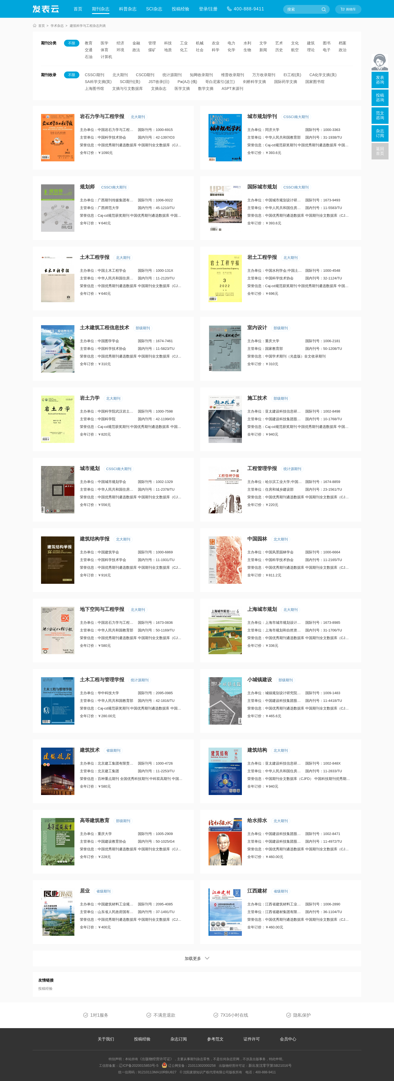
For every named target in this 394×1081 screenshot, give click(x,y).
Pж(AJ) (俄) (187, 81)
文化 (295, 43)
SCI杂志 (154, 9)
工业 (184, 43)
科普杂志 (128, 9)
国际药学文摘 (285, 81)
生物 (247, 50)
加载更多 (197, 958)
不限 (71, 43)
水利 (247, 43)
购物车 (351, 9)
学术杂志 (57, 26)
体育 (104, 50)
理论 (311, 50)
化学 (231, 50)
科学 (215, 50)
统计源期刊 (172, 75)
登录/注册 (208, 9)
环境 (120, 50)
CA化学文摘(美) (323, 75)
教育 (88, 43)
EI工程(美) (292, 75)
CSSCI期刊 (94, 75)
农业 (215, 43)
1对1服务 (99, 1015)
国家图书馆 (315, 81)
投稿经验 (180, 9)
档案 (342, 43)
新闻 (263, 50)
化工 (184, 50)
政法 (136, 50)
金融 (136, 43)
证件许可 (252, 1039)
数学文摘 (205, 88)
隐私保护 (302, 1015)
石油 (88, 57)
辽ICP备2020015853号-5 (138, 1065)
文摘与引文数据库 (127, 88)
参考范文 (215, 1039)
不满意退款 (164, 1015)
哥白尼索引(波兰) (219, 81)
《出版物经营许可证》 (156, 1059)
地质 (168, 50)
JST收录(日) (159, 81)
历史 (279, 50)
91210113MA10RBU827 (157, 1072)
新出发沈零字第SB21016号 (270, 1065)
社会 (200, 50)
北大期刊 (120, 75)
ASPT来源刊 (232, 88)
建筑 (311, 43)
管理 (152, 43)
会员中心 (288, 1039)
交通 (88, 50)
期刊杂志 (100, 9)
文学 (263, 43)
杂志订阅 (178, 1039)
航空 (295, 50)
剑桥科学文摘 (254, 81)
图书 (327, 43)
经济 (120, 43)
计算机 (106, 57)
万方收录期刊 (263, 75)
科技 (168, 43)
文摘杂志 (158, 88)
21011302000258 (202, 1065)
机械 (200, 43)
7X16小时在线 (234, 1015)
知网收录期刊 (201, 75)
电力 (231, 43)
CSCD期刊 (145, 75)
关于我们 (106, 1039)
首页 (78, 9)
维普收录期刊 (232, 75)
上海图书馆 (94, 88)
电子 (327, 50)
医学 (104, 43)
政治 (342, 50)
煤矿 (152, 50)
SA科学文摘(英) (98, 81)
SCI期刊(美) (130, 81)
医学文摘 (182, 88)
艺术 (279, 43)
